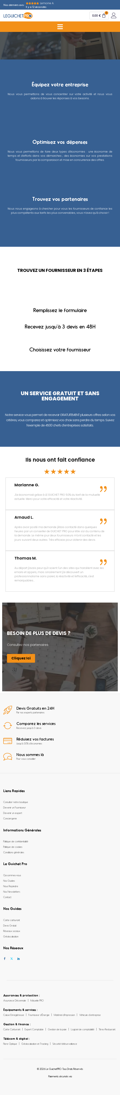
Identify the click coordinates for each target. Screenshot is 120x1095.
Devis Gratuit (9, 925)
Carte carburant (11, 919)
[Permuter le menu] (60, 27)
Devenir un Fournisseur (14, 807)
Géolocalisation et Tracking (34, 1043)
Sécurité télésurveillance (65, 1043)
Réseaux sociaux (11, 930)
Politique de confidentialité (15, 841)
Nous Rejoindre (10, 886)
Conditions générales (13, 852)
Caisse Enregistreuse (13, 1014)
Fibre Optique (10, 1043)
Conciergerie (10, 818)
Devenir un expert (12, 812)
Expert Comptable (34, 1029)
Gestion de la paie (57, 1029)
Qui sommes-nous (12, 875)
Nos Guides (9, 880)
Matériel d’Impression (64, 1014)
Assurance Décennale (14, 1000)
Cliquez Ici (21, 658)
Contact (7, 897)
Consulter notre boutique (15, 801)
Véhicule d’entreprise (90, 1014)
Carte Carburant (11, 1029)
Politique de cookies (12, 846)
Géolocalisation (10, 936)
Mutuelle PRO (37, 1000)
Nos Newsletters (11, 891)
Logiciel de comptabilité (82, 1029)
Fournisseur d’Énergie (38, 1014)
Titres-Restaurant (107, 1029)
